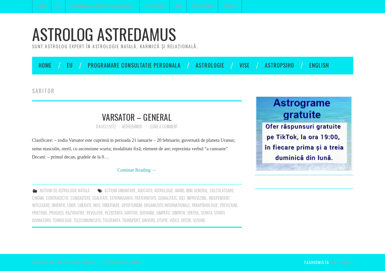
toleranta (111, 220)
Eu (58, 6)
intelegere (41, 205)
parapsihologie (205, 205)
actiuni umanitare (120, 190)
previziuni (228, 205)
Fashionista (316, 262)
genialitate (167, 198)
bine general (197, 190)
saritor (131, 213)
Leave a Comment (164, 126)
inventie (58, 205)
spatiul (193, 213)
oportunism (132, 205)
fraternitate (145, 198)
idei (182, 198)
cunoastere (80, 198)
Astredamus (132, 126)
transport (131, 220)
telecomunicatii (87, 220)
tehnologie (62, 220)
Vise (178, 6)
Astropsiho (202, 6)
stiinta (206, 213)
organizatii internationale (167, 205)
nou (96, 205)
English (230, 6)
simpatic (163, 213)
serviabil (147, 213)
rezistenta (114, 213)
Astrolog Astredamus (104, 34)
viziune (199, 220)
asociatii (145, 190)
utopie (162, 220)
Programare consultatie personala (102, 6)
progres (56, 213)
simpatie (178, 213)
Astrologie (154, 6)
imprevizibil (197, 198)
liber (71, 205)
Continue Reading (136, 170)
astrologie (163, 190)
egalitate (100, 198)
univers (148, 220)
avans (179, 190)
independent (219, 198)
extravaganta (121, 198)
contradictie (57, 198)
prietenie (39, 213)
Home (41, 6)
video (174, 220)
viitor (186, 220)
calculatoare (222, 190)
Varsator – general (137, 117)
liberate (84, 205)
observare (111, 205)
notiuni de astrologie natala (64, 190)
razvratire (75, 213)
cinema (38, 198)
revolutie (95, 213)
